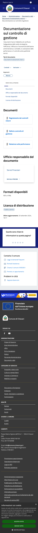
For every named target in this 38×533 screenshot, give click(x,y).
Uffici (6, 348)
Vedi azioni (17, 67)
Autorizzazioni (8, 397)
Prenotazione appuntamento (13, 458)
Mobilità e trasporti (10, 378)
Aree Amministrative (11, 345)
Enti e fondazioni (9, 351)
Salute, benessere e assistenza (14, 394)
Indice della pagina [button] (12, 83)
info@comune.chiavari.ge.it (14, 445)
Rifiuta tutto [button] (19, 526)
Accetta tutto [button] (19, 521)
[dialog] (19, 517)
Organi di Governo (10, 342)
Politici (6, 354)
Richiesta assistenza (10, 467)
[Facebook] (4, 333)
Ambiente (7, 391)
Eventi (6, 423)
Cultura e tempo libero (11, 372)
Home (4, 16)
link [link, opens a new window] (8, 517)
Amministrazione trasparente (13, 477)
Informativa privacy (10, 492)
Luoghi (6, 420)
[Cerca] (34, 8)
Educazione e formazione (12, 388)
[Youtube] (9, 333)
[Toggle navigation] (4, 8)
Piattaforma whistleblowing (13, 486)
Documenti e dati (27, 16)
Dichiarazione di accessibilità (13, 489)
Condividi (8, 67)
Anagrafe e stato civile (11, 369)
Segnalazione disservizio (12, 461)
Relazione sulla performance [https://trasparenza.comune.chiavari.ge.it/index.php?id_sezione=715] (19, 144)
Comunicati (8, 409)
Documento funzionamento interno (13, 18)
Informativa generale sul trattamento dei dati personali (18, 496)
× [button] (36, 504)
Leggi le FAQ (8, 464)
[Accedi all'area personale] (31, 2)
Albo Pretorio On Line (11, 480)
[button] (19, 530)
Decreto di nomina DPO (11, 500)
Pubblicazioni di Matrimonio (13, 483)
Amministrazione (14, 16)
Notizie (6, 406)
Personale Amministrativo (12, 357)
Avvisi (6, 412)
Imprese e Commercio (11, 375)
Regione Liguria (8, 2)
